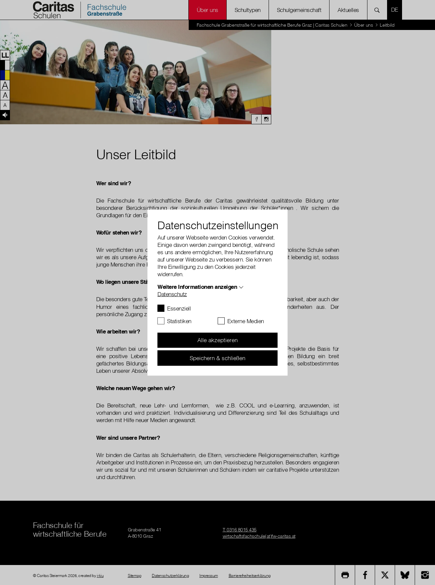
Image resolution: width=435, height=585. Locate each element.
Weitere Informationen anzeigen (197, 286)
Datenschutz (172, 293)
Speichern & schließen (217, 357)
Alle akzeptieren (217, 339)
